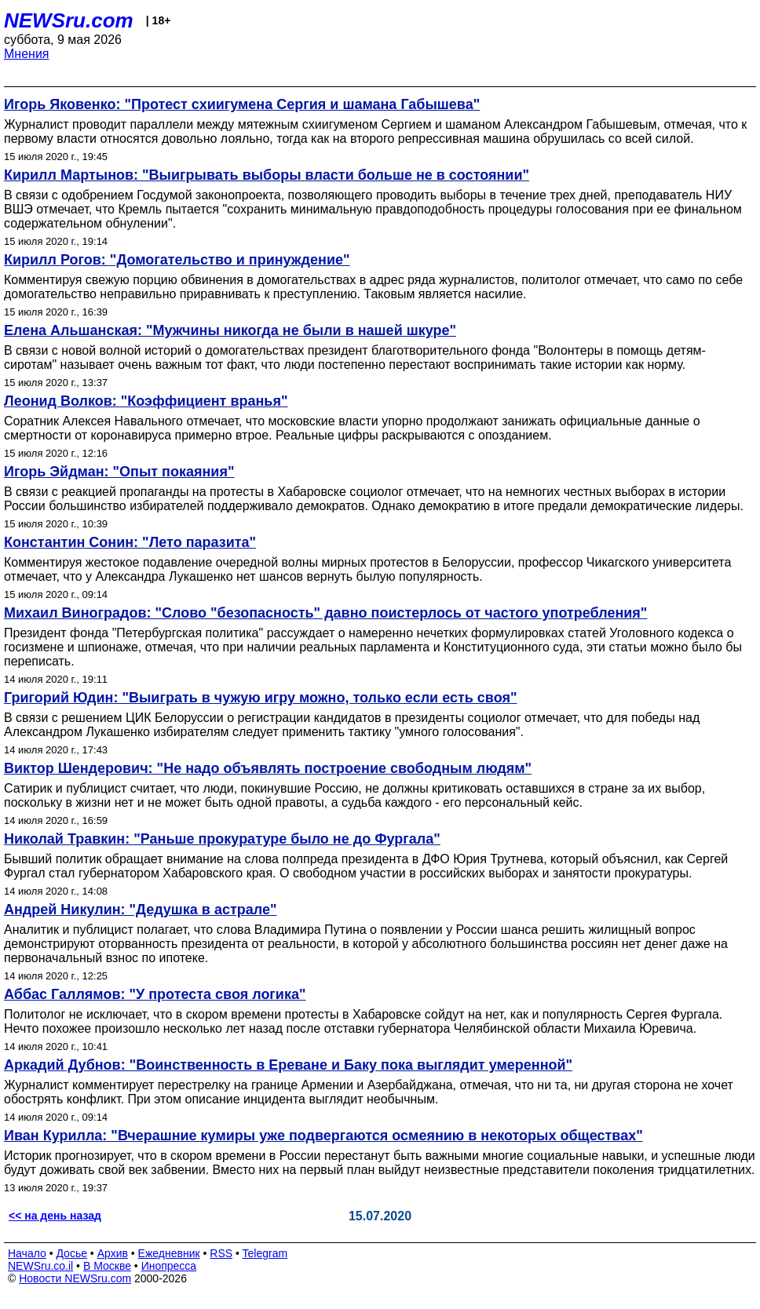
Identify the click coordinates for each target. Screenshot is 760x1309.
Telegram (265, 1253)
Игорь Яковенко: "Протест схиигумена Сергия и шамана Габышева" (242, 104)
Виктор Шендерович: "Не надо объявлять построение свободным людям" (268, 768)
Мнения (26, 53)
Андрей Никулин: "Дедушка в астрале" (140, 909)
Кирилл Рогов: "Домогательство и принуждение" (177, 260)
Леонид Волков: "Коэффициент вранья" (145, 401)
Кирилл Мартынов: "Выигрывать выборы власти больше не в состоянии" (266, 175)
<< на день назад (55, 1215)
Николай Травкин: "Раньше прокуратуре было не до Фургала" (222, 839)
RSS (221, 1253)
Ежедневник (169, 1253)
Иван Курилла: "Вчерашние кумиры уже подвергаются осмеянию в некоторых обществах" (323, 1135)
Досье (71, 1253)
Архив (112, 1253)
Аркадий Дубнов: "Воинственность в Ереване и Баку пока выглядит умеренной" (288, 1065)
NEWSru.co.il (40, 1266)
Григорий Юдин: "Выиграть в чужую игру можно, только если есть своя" (260, 698)
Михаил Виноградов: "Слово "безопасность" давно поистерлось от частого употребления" (325, 613)
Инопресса (169, 1266)
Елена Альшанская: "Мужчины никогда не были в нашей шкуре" (230, 330)
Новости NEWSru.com (75, 1278)
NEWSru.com (68, 20)
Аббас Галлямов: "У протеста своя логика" (155, 994)
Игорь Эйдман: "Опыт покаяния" (119, 471)
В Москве (107, 1266)
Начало (27, 1253)
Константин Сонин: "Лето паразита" (130, 542)
